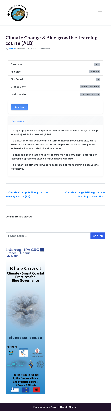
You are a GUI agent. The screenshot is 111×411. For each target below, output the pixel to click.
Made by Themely (69, 407)
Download (19, 107)
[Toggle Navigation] (100, 13)
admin (12, 49)
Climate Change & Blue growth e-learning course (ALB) (52, 40)
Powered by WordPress (44, 407)
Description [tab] (18, 121)
